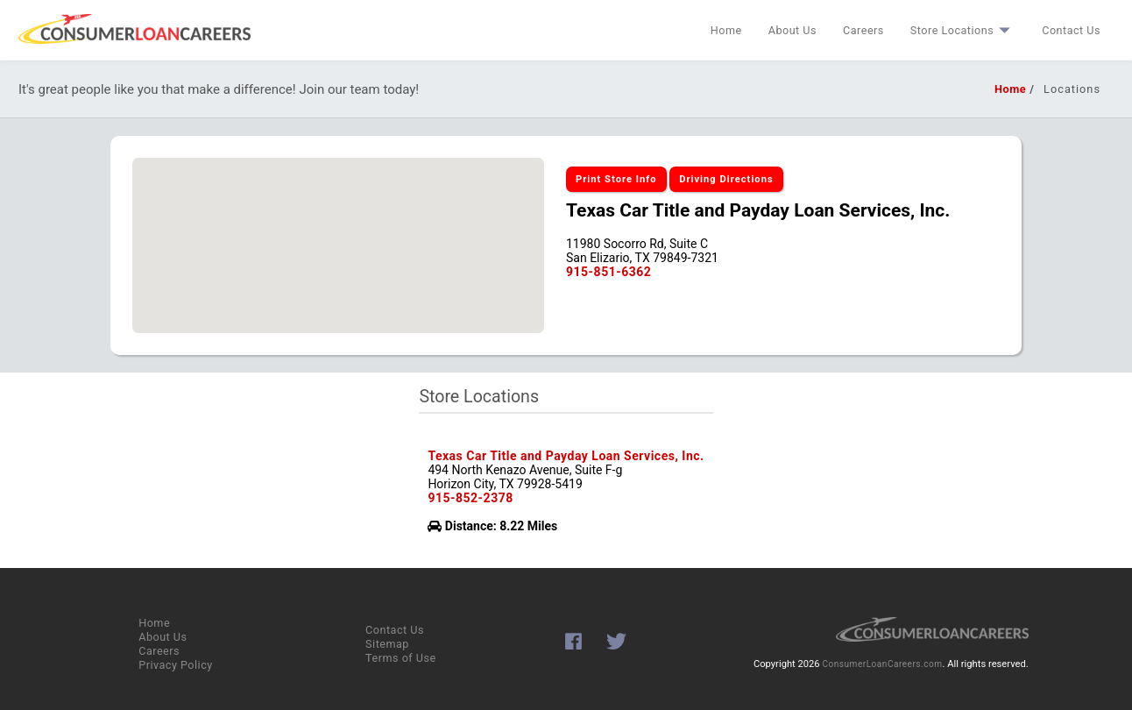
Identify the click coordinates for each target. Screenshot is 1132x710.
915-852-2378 (470, 498)
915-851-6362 (608, 272)
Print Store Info (616, 179)
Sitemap (387, 643)
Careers (863, 30)
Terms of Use (400, 657)
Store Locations (962, 30)
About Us (792, 30)
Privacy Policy (175, 664)
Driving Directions (726, 179)
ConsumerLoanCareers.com (882, 664)
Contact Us (1071, 30)
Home (726, 30)
